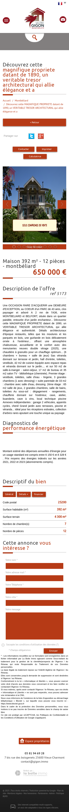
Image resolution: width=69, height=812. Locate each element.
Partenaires (43, 793)
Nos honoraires (30, 793)
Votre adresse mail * (16, 572)
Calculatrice (35, 156)
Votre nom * (11, 560)
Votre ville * (11, 597)
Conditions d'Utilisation (14, 718)
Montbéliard (21, 100)
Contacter (23, 149)
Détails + (23, 494)
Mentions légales (14, 793)
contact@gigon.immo (34, 761)
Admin (52, 793)
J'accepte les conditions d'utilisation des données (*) (32, 644)
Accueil (7, 100)
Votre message (13, 609)
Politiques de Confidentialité (53, 715)
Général (9, 494)
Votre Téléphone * (15, 584)
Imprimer (47, 149)
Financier (38, 494)
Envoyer (53, 650)
